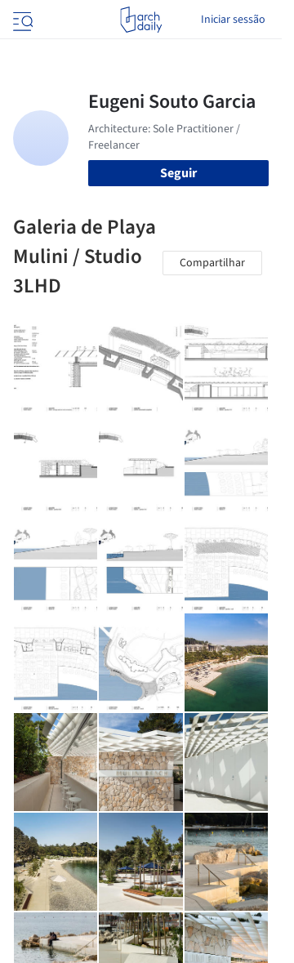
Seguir (178, 173)
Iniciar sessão (233, 19)
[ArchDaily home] (141, 20)
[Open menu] (21, 19)
